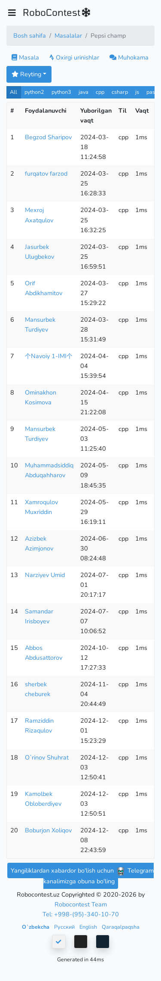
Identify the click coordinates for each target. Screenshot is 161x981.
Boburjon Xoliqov (48, 830)
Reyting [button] (26, 74)
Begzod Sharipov (48, 137)
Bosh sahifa (29, 35)
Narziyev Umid (45, 575)
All (13, 92)
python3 (61, 92)
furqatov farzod (46, 173)
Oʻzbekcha (36, 926)
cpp (100, 92)
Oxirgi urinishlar (74, 57)
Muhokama (129, 57)
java (83, 92)
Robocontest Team (81, 904)
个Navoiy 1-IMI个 (49, 356)
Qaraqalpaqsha (121, 926)
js (138, 92)
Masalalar (68, 35)
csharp (120, 92)
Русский (65, 926)
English (88, 926)
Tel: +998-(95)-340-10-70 (81, 914)
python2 (34, 92)
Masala (25, 57)
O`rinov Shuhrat (47, 757)
